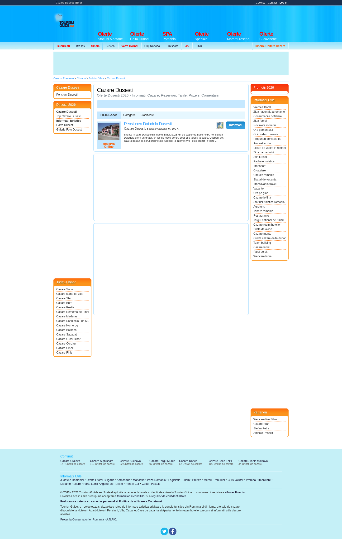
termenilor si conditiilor (131, 496)
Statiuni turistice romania (269, 202)
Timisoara (172, 46)
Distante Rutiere (70, 484)
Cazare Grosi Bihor (68, 339)
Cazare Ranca (188, 461)
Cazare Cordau (66, 343)
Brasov (80, 46)
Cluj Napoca (152, 46)
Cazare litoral (261, 247)
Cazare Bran (261, 424)
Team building (262, 242)
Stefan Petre (261, 428)
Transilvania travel (264, 184)
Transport (259, 166)
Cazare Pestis (65, 307)
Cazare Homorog (67, 325)
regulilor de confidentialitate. (169, 496)
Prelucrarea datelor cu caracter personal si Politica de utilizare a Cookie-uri (111, 501)
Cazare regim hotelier (267, 224)
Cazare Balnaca (66, 330)
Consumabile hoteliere (267, 116)
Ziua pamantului (263, 152)
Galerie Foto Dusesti (69, 129)
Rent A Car (132, 484)
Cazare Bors (64, 303)
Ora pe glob (260, 193)
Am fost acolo (262, 143)
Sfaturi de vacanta (264, 179)
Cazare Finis (64, 352)
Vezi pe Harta (220, 125)
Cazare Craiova (70, 461)
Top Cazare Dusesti (68, 116)
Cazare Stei (63, 298)
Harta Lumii (90, 484)
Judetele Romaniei (72, 480)
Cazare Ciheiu (65, 348)
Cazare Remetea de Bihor (72, 312)
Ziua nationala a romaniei (269, 111)
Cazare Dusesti (66, 111)
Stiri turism (260, 157)
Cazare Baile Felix (220, 461)
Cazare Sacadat (66, 334)
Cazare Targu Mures (162, 461)
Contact (272, 2)
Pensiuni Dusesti (66, 94)
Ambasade (123, 480)
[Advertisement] (202, 17)
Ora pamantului (263, 129)
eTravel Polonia (235, 492)
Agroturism (260, 206)
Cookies (260, 2)
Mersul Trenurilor (214, 480)
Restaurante (261, 215)
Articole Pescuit (263, 433)
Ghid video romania (265, 134)
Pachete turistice (264, 161)
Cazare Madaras (66, 316)
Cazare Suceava (130, 461)
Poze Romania (156, 480)
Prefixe (196, 480)
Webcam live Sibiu (265, 419)
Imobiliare (264, 480)
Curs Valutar (235, 480)
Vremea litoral (262, 107)
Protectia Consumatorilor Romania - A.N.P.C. (88, 519)
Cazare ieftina (262, 197)
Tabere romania (263, 211)
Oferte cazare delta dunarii (269, 238)
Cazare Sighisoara (102, 461)
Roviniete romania (264, 125)
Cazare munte (262, 233)
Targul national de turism (269, 220)
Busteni (110, 46)
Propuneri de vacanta (266, 139)
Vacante (258, 188)
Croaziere (259, 170)
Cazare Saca (64, 289)
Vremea (251, 480)
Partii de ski (260, 251)
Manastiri (138, 480)
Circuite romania (263, 175)
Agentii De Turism (111, 484)
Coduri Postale (151, 484)
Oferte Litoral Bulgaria (100, 480)
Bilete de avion (262, 229)
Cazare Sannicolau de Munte (72, 321)
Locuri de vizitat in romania (269, 148)
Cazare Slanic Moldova (253, 461)
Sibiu (198, 46)
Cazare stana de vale (69, 294)
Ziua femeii (260, 120)
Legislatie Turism (179, 480)
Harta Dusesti (65, 125)
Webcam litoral (262, 256)
